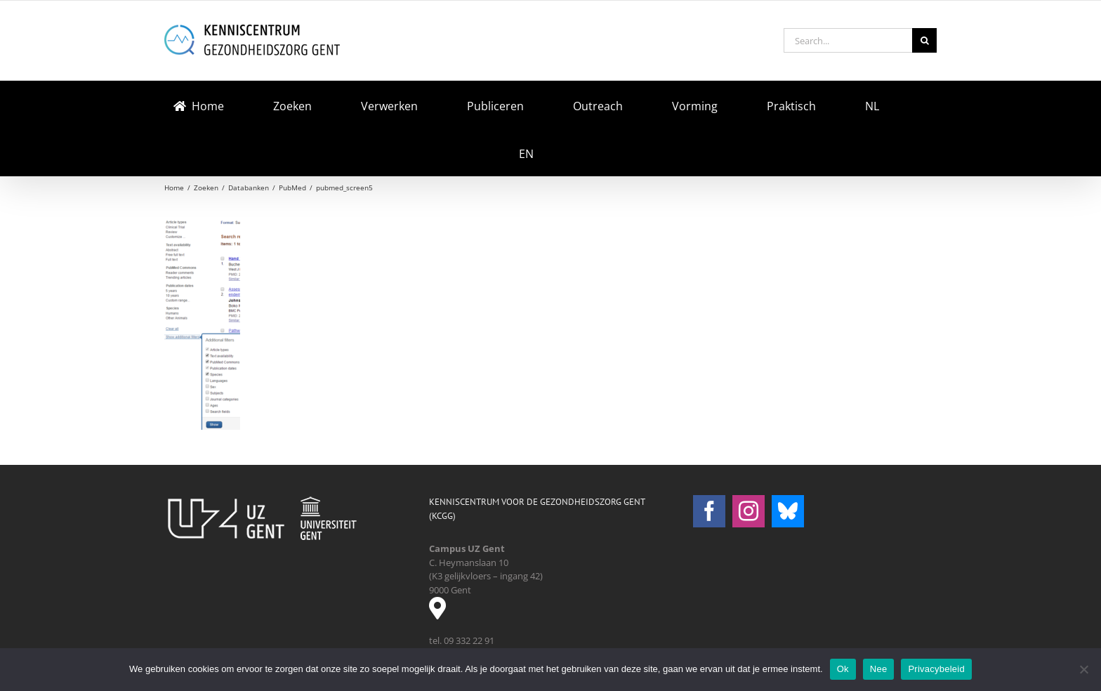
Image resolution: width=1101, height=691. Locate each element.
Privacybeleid (936, 669)
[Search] (924, 40)
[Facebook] (709, 511)
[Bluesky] (788, 511)
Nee (879, 669)
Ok (843, 669)
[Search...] (848, 40)
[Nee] (1083, 669)
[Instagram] (748, 511)
